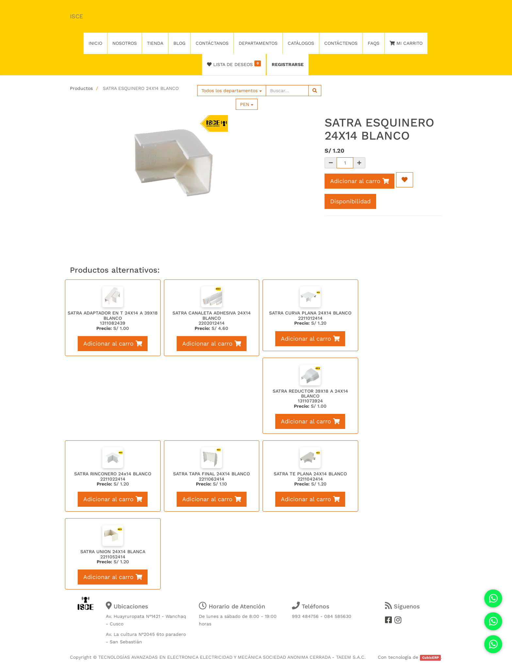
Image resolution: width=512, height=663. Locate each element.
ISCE (76, 16)
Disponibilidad (350, 201)
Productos (81, 88)
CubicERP (430, 657)
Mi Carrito (406, 43)
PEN (246, 104)
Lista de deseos (234, 63)
